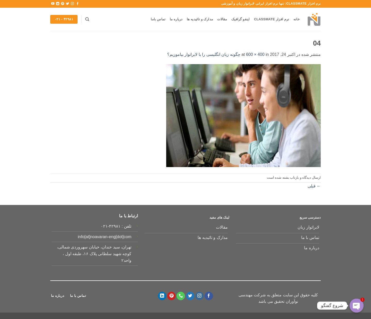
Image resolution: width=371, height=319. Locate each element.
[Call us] (180, 296)
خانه (296, 19)
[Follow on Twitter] (67, 4)
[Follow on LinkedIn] (57, 4)
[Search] (87, 19)
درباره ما (176, 19)
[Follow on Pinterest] (62, 4)
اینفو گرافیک (240, 19)
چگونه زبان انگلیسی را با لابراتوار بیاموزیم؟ (203, 54)
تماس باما (158, 19)
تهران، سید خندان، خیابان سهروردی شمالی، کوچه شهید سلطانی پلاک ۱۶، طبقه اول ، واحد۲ (94, 253)
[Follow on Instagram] (72, 4)
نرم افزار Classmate (271, 19)
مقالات (222, 19)
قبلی (314, 186)
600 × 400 (255, 54)
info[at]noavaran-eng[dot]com (104, 237)
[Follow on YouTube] (52, 4)
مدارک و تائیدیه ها (200, 19)
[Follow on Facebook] (77, 4)
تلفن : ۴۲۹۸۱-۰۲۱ (116, 226)
